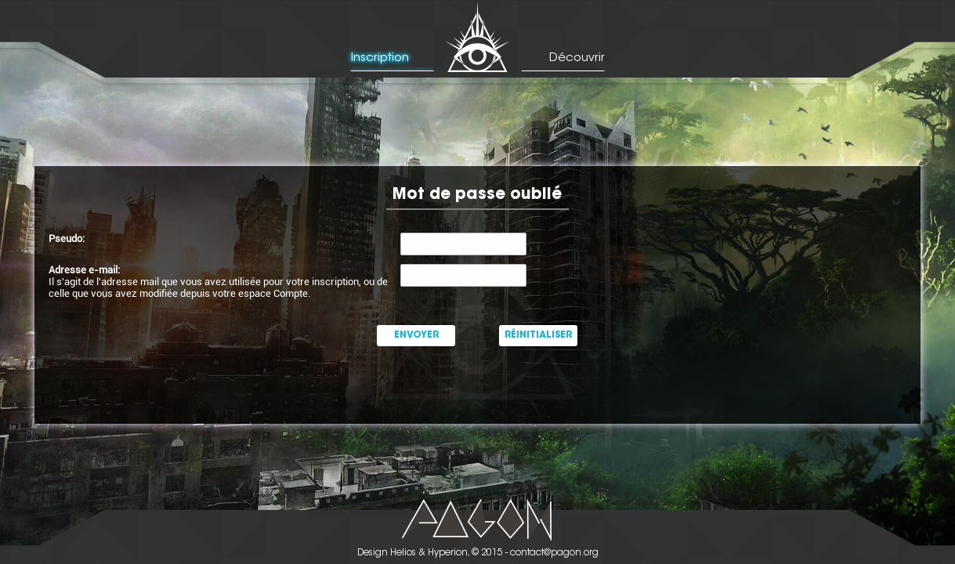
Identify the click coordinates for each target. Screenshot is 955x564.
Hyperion (448, 553)
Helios (403, 553)
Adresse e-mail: (84, 270)
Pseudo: (67, 238)
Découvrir (577, 58)
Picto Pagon (477, 520)
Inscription (380, 58)
